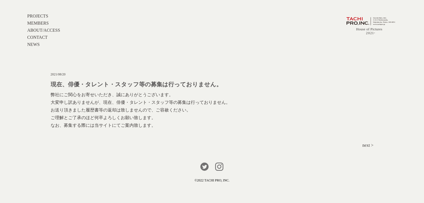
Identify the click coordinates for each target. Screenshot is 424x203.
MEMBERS (38, 23)
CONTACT (37, 37)
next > (368, 145)
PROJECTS (37, 16)
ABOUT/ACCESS (43, 30)
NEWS (33, 44)
